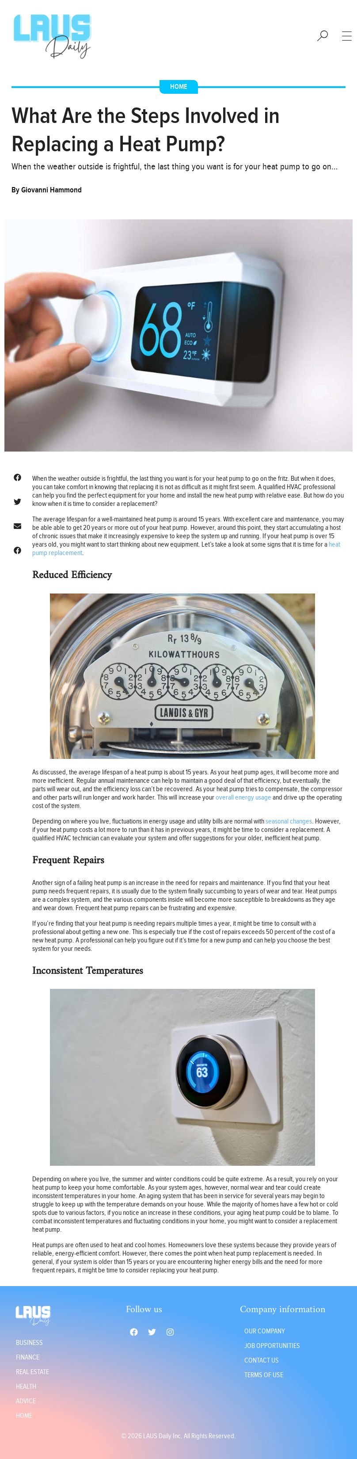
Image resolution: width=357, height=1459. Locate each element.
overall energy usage (243, 797)
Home (178, 87)
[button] (17, 477)
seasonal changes (289, 821)
